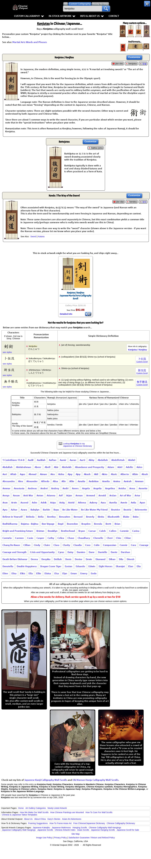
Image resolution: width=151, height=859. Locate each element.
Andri (65, 488)
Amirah (128, 481)
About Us (28, 819)
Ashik (44, 502)
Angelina (110, 488)
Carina (135, 530)
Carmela (7, 537)
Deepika (45, 559)
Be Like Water (70, 509)
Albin (135, 474)
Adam (110, 467)
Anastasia (19, 488)
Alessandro (9, 481)
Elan (130, 566)
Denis (68, 559)
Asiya (53, 502)
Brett (108, 523)
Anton (40, 495)
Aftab (13, 474)
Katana (41, 236)
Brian (117, 523)
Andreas (32, 488)
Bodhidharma (10, 523)
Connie (123, 545)
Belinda (30, 516)
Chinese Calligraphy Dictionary (121, 823)
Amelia (106, 481)
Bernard (78, 516)
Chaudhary (84, 537)
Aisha (61, 474)
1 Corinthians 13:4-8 (13, 460)
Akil (96, 474)
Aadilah (41, 460)
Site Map (75, 834)
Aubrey (93, 502)
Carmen (19, 537)
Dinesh (130, 559)
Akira (104, 474)
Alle (63, 481)
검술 (144, 63)
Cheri (110, 537)
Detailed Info (66, 314)
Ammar (6, 488)
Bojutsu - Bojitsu (29, 523)
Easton (68, 566)
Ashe (34, 502)
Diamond (100, 559)
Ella (31, 573)
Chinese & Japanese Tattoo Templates (19, 815)
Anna (132, 488)
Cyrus (61, 552)
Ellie (38, 573)
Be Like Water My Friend (94, 509)
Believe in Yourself (13, 516)
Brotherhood (68, 530)
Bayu (56, 509)
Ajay (70, 474)
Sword (33, 236)
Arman (79, 495)
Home (21, 808)
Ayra (5, 509)
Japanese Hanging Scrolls (103, 830)
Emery (83, 573)
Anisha (122, 488)
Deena (34, 559)
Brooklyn (53, 530)
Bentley (51, 516)
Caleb (102, 530)
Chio (118, 537)
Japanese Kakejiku (41, 827)
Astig (62, 502)
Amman (139, 481)
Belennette (141, 509)
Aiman (43, 474)
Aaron (73, 460)
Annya (6, 495)
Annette (143, 488)
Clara (56, 545)
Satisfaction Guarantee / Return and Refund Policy (92, 837)
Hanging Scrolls (80, 827)
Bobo (135, 516)
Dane (92, 552)
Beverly (90, 516)
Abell (47, 467)
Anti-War (28, 495)
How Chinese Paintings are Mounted (67, 812)
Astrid (71, 502)
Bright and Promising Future (18, 530)
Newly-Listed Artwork (57, 808)
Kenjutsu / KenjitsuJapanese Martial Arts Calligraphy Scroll (75, 295)
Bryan (81, 530)
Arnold (102, 495)
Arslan (112, 495)
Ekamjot (120, 566)
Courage (143, 545)
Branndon (72, 523)
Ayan (142, 502)
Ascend (24, 502)
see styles (7, 352)
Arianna (51, 495)
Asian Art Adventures (71, 819)
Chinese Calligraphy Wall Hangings (105, 827)
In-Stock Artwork (62, 15)
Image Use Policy (44, 837)
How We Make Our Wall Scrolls (34, 812)
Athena (82, 502)
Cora (133, 545)
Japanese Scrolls (45, 830)
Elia (139, 566)
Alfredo (45, 481)
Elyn (64, 573)
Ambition (94, 481)
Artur (137, 495)
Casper (40, 537)
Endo (93, 573)
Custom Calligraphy (29, 15)
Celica (61, 537)
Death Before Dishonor (15, 559)
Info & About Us (92, 15)
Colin (97, 545)
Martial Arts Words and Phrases (29, 42)
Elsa (56, 573)
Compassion (109, 545)
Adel (119, 467)
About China (40, 819)
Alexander (32, 481)
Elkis (22, 573)
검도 (144, 202)
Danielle (102, 552)
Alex (20, 481)
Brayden (86, 523)
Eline (5, 573)
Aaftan (52, 460)
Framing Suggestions (38, 823)
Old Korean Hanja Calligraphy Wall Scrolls (95, 779)
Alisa (55, 481)
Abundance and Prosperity (89, 467)
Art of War (125, 495)
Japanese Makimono (61, 827)
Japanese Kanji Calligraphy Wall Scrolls (45, 779)
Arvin (14, 502)
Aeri (5, 474)
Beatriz (127, 509)
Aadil (30, 460)
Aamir (63, 460)
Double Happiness (27, 566)
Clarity (66, 545)
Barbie (46, 509)
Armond (90, 495)
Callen (112, 530)
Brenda (98, 523)
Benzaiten (64, 516)
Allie (71, 481)
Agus (22, 474)
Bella (41, 516)
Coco (87, 545)
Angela (86, 488)
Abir (56, 467)
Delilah (58, 559)
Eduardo (80, 566)
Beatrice (115, 509)
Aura (103, 502)
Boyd (60, 523)
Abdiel (131, 460)
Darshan (125, 552)
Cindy (37, 545)
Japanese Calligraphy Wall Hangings (19, 830)
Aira (52, 474)
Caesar (92, 530)
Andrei (44, 488)
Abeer (38, 467)
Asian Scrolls (83, 830)
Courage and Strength (15, 552)
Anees (75, 488)
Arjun (69, 495)
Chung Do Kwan (11, 545)
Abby (91, 460)
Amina (116, 481)
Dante (114, 552)
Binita (101, 516)
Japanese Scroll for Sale (128, 830)
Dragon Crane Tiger (50, 566)
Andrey (55, 488)
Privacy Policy (60, 837)
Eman (74, 573)
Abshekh (67, 467)
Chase (71, 537)
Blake (126, 516)
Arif (61, 495)
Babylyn (35, 509)
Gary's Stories (53, 819)
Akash (87, 474)
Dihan (112, 559)
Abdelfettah (118, 460)
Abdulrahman (23, 467)
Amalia (81, 481)
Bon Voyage (48, 523)
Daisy (70, 552)
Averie (123, 502)
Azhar (14, 509)
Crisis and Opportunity (42, 552)
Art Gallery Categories (36, 808)
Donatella (8, 566)
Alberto (124, 474)
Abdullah (8, 467)
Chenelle (98, 537)
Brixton (40, 530)
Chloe (127, 537)
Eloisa (48, 573)
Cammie (124, 530)
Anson (16, 495)
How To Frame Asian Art (60, 823)
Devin (89, 559)
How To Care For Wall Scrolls (99, 812)
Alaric (114, 474)
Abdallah (103, 460)
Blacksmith (114, 516)
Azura (24, 509)
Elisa (14, 573)
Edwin (91, 566)
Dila (121, 559)
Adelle (129, 467)
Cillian (26, 545)
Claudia (77, 545)
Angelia (97, 488)
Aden (139, 467)
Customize (134, 57)
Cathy (51, 537)
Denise (78, 559)
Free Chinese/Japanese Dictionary (89, 823)
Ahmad (32, 474)
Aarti (82, 460)
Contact (114, 15)
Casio (30, 537)
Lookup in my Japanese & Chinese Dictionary (77, 444)
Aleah (145, 474)
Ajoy (78, 474)
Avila (133, 502)
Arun (5, 502)
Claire (47, 545)
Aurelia (113, 502)
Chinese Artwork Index (65, 830)
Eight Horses (105, 566)
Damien (81, 552)
